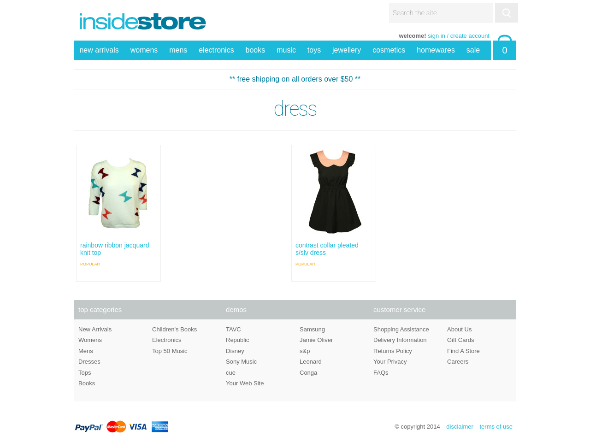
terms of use (496, 426)
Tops (84, 372)
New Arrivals (95, 329)
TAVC (233, 329)
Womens (90, 339)
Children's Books (174, 329)
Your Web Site (245, 383)
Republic (237, 339)
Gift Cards (460, 339)
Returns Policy (392, 351)
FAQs (381, 372)
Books (86, 383)
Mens (85, 351)
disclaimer (459, 426)
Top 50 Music (170, 351)
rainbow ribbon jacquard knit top (114, 249)
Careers (457, 361)
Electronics (167, 339)
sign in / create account (459, 35)
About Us (459, 329)
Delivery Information (400, 339)
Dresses (89, 361)
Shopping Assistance (401, 329)
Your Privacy (390, 361)
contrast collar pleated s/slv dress (327, 249)
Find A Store (463, 351)
